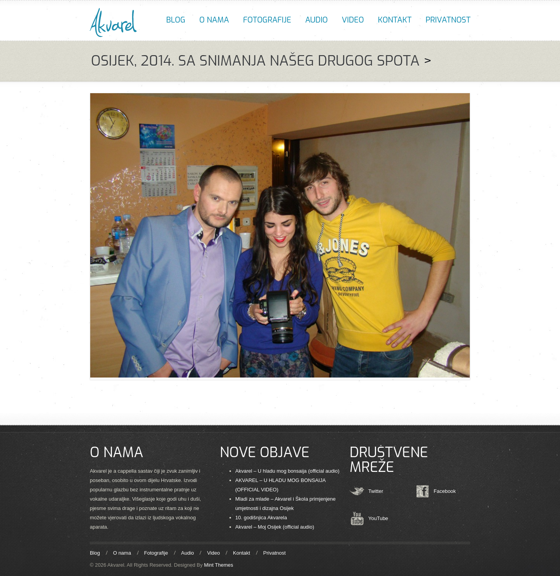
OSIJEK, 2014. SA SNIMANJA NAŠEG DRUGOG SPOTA (255, 61)
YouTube (378, 518)
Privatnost (448, 20)
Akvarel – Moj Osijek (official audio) (274, 527)
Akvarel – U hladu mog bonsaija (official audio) (287, 471)
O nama (214, 20)
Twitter (375, 491)
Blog (175, 20)
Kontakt (394, 20)
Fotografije (267, 20)
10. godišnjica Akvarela (261, 517)
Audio (316, 20)
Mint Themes (218, 565)
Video (353, 20)
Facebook (445, 491)
